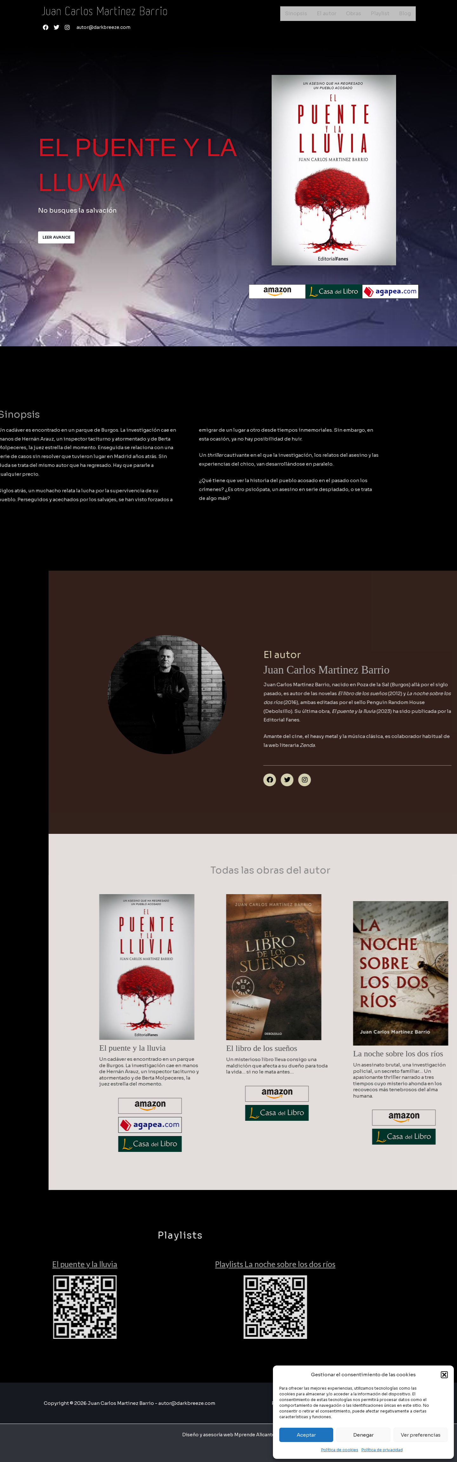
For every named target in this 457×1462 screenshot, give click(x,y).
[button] (444, 1375)
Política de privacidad (382, 1449)
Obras (353, 13)
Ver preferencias (420, 1435)
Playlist (380, 13)
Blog (405, 13)
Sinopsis (296, 13)
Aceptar (306, 1435)
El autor (326, 13)
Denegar (363, 1435)
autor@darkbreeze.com (104, 27)
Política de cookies (339, 1449)
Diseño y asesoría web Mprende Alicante (228, 1435)
